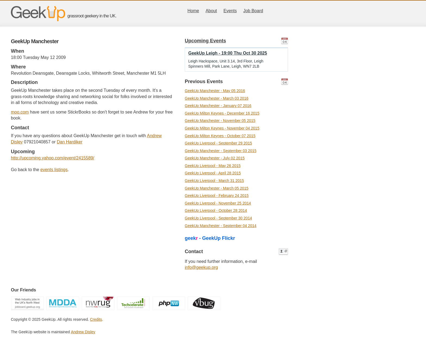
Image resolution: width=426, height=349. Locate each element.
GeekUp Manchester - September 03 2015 (220, 151)
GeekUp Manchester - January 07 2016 (218, 105)
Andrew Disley (83, 332)
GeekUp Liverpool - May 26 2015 (212, 166)
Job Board (253, 10)
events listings (54, 169)
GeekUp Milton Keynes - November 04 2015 (222, 128)
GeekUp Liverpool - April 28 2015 (213, 173)
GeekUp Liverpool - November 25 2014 (218, 203)
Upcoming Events (205, 40)
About (211, 10)
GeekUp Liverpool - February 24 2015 (217, 195)
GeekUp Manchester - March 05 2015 (216, 188)
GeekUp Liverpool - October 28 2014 (216, 210)
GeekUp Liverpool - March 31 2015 (214, 180)
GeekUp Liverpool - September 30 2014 (218, 218)
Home (193, 10)
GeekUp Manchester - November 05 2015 (220, 120)
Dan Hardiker (69, 142)
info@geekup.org (201, 267)
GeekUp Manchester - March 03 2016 (216, 98)
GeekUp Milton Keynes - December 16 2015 (222, 113)
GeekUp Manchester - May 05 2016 (215, 91)
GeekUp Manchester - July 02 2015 (215, 158)
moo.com (20, 112)
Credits (96, 319)
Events (230, 10)
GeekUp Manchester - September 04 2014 (220, 226)
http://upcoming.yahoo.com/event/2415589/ (52, 158)
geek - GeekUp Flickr (210, 238)
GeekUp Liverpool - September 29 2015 (218, 143)
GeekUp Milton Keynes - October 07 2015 (220, 136)
